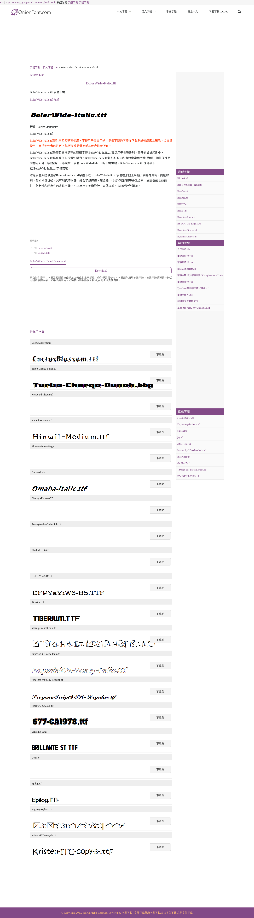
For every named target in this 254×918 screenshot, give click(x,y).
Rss (2, 2)
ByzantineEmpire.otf (186, 217)
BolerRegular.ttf (45, 248)
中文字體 (122, 11)
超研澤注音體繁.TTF (187, 301)
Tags (8, 2)
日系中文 (193, 11)
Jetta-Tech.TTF (184, 444)
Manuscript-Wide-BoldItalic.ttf (191, 450)
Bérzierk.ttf (182, 178)
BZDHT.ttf (182, 204)
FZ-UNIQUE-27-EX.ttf (188, 476)
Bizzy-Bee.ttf (183, 457)
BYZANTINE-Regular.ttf (189, 224)
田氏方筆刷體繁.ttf (186, 269)
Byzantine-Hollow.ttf (186, 236)
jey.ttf (180, 437)
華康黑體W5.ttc (185, 295)
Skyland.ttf (182, 431)
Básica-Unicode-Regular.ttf (189, 185)
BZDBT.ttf (182, 211)
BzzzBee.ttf (182, 191)
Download (101, 270)
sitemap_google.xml (22, 2)
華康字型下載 (152, 912)
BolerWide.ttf (44, 253)
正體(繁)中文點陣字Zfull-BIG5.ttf (193, 308)
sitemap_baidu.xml (45, 2)
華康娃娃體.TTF (185, 256)
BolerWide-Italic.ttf (101, 83)
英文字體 (147, 11)
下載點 (160, 354)
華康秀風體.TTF (185, 262)
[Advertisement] (127, 42)
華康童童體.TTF (185, 282)
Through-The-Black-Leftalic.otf (191, 470)
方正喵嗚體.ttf (184, 249)
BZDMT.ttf (182, 198)
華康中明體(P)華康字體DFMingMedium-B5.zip (200, 275)
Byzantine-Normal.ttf (187, 230)
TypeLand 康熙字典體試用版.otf (192, 288)
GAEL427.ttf (183, 463)
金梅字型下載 (168, 912)
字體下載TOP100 (218, 11)
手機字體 (171, 11)
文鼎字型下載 (185, 912)
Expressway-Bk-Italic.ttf (188, 424)
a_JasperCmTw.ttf (185, 418)
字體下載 (84, 2)
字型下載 (73, 2)
